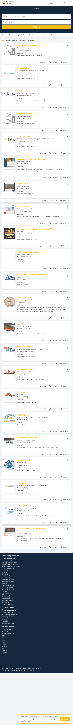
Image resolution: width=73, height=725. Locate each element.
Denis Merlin (25, 175)
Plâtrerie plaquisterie (8, 655)
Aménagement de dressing (10, 624)
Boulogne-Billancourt (8, 693)
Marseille (4, 701)
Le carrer (24, 396)
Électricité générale (7, 664)
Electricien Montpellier (29, 30)
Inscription (67, 3)
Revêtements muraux (8, 660)
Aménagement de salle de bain (11, 625)
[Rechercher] (60, 11)
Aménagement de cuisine (9, 622)
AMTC (22, 324)
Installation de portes (8, 639)
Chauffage (5, 631)
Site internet (65, 48)
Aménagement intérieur (9, 672)
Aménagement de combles (9, 620)
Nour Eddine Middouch (29, 348)
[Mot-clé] (22, 11)
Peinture (4, 651)
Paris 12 (4, 706)
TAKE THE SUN (26, 126)
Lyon (3, 699)
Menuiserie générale (8, 647)
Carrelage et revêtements (9, 674)
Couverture (5, 633)
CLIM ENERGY (26, 420)
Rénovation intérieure (8, 683)
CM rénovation (26, 199)
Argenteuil (5, 691)
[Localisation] (46, 11)
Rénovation (5, 662)
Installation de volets (8, 641)
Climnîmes (24, 492)
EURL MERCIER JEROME (30, 444)
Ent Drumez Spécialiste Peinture (33, 271)
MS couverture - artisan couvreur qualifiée (38, 223)
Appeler (43, 48)
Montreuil (5, 703)
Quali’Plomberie (26, 468)
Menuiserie (5, 678)
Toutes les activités (8, 618)
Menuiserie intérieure (8, 649)
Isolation (4, 643)
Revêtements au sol (7, 659)
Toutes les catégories (9, 670)
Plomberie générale (7, 653)
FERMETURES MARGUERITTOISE (34, 540)
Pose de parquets (7, 657)
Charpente (5, 629)
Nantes (4, 704)
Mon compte (58, 3)
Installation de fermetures (9, 637)
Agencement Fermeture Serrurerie (34, 150)
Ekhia (22, 78)
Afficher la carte (36, 585)
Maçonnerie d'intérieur (8, 645)
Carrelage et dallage (8, 627)
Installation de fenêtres (8, 635)
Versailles (5, 712)
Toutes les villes (7, 689)
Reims (4, 708)
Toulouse (4, 710)
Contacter (53, 48)
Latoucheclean (26, 54)
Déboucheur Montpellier (30, 102)
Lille (3, 697)
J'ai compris (64, 719)
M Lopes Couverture (28, 372)
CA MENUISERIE (27, 295)
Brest (3, 695)
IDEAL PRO (24, 516)
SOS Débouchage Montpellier (32, 247)
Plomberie (5, 682)
